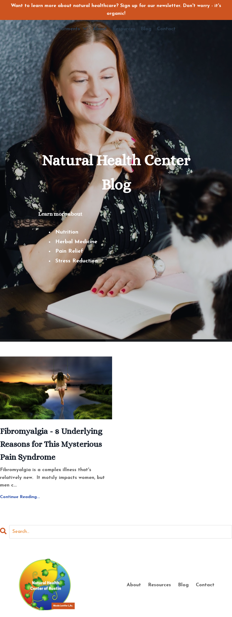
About (100, 29)
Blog (146, 29)
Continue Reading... (20, 497)
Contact (166, 29)
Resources (123, 29)
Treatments (70, 29)
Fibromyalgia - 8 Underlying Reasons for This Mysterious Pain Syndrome (51, 444)
